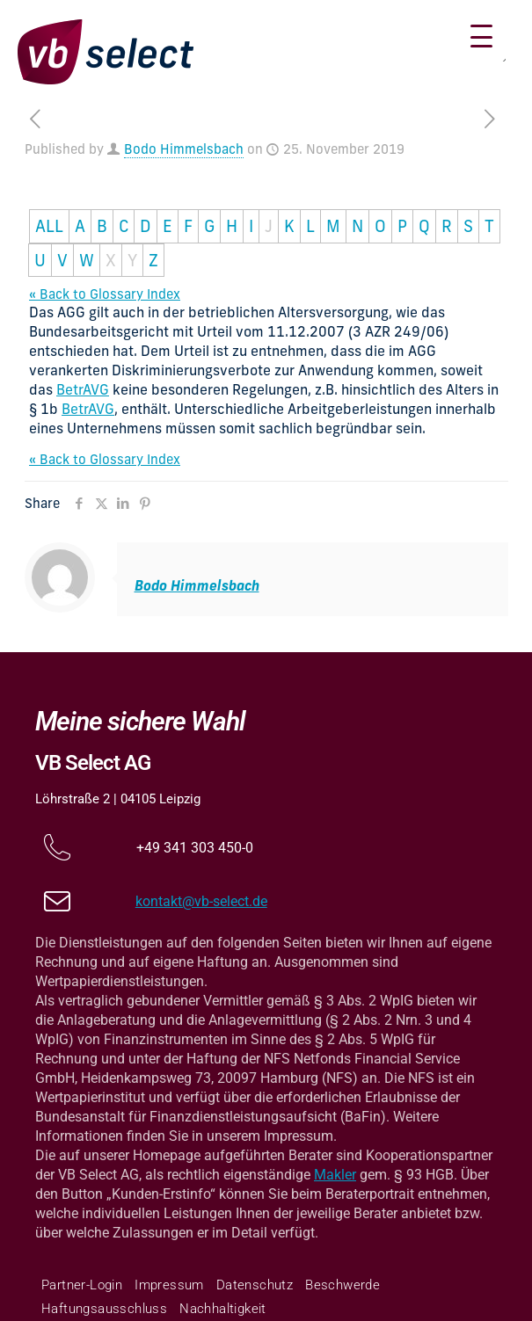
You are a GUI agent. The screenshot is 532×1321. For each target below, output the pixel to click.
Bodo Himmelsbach (184, 149)
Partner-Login (81, 1285)
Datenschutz (254, 1285)
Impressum (169, 1285)
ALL (49, 225)
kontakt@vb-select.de (201, 901)
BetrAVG (82, 389)
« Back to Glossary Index (104, 294)
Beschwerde (342, 1285)
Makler (335, 1174)
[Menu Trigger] (481, 37)
